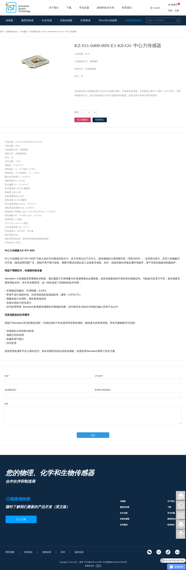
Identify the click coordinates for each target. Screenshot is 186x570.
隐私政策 (46, 552)
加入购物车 (82, 120)
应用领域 (85, 20)
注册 (177, 10)
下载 (68, 7)
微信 (180, 505)
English (156, 8)
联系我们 (127, 7)
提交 (93, 435)
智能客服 (180, 524)
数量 (76, 112)
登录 (170, 10)
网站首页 (180, 495)
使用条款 (28, 552)
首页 (2, 32)
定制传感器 (66, 20)
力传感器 (23, 32)
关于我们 (54, 7)
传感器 (9, 20)
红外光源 (47, 20)
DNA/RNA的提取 (108, 20)
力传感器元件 (34, 32)
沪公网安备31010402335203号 (115, 562)
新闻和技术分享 (105, 7)
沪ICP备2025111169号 (93, 562)
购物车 (175, 5)
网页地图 (10, 552)
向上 (180, 534)
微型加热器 (27, 20)
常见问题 (84, 7)
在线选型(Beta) (134, 20)
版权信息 (79, 552)
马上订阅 (21, 519)
